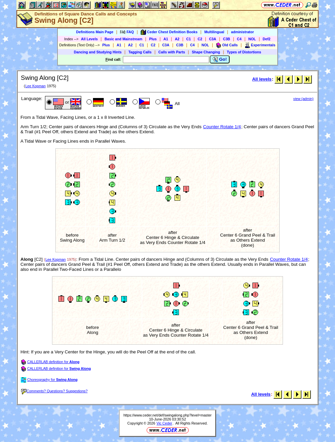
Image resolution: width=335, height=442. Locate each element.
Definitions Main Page (94, 32)
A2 (177, 39)
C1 (188, 39)
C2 (200, 39)
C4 (239, 39)
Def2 (267, 39)
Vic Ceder (164, 423)
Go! (219, 59)
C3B (226, 39)
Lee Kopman (35, 86)
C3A (212, 39)
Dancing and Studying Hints (98, 52)
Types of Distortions (244, 52)
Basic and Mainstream (123, 39)
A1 (165, 39)
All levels (262, 79)
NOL (252, 39)
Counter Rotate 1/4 (222, 126)
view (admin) (303, 99)
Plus (153, 39)
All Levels (89, 39)
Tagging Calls (139, 52)
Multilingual (214, 32)
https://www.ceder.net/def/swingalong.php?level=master (168, 415)
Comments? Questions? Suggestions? (54, 391)
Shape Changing (206, 52)
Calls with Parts (171, 52)
